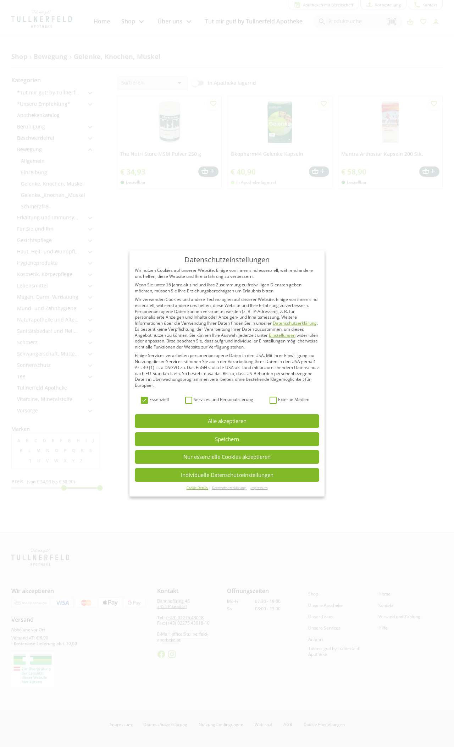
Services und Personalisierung (219, 400)
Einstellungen (282, 335)
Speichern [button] (227, 439)
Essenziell (155, 400)
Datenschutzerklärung (295, 323)
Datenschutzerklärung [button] (229, 487)
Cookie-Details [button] (197, 487)
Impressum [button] (258, 487)
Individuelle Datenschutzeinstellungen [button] (227, 474)
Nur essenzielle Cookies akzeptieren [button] (227, 456)
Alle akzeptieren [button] (227, 420)
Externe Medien (289, 400)
